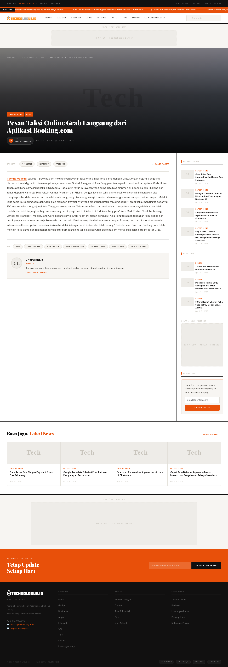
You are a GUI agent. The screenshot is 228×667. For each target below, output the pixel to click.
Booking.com (53, 246)
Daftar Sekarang (206, 565)
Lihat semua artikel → (38, 272)
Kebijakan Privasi (180, 623)
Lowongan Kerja (155, 17)
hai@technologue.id (19, 628)
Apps (89, 17)
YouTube (199, 662)
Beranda (11, 57)
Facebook (60, 164)
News (48, 17)
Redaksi (197, 3)
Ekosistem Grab (138, 246)
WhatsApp (44, 164)
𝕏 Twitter (27, 164)
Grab (18, 246)
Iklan (208, 3)
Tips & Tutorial (122, 611)
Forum (136, 17)
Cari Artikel (121, 623)
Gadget (61, 17)
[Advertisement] (114, 85)
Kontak (217, 3)
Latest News (27, 57)
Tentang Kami (183, 3)
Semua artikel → (212, 434)
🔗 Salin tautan (160, 164)
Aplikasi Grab (97, 246)
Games (118, 605)
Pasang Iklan (178, 617)
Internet (102, 17)
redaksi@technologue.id (22, 624)
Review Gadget (123, 599)
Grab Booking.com (75, 246)
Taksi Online (33, 246)
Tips (124, 17)
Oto (114, 17)
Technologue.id (17, 178)
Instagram (166, 662)
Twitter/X (183, 662)
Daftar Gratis (202, 407)
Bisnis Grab (118, 246)
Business (76, 17)
